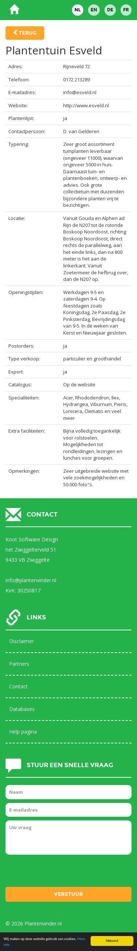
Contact (18, 686)
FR (126, 9)
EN (94, 9)
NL (78, 9)
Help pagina (23, 731)
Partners (19, 663)
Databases (22, 708)
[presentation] (61, 872)
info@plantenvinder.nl (30, 580)
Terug (28, 33)
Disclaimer (21, 641)
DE (110, 9)
